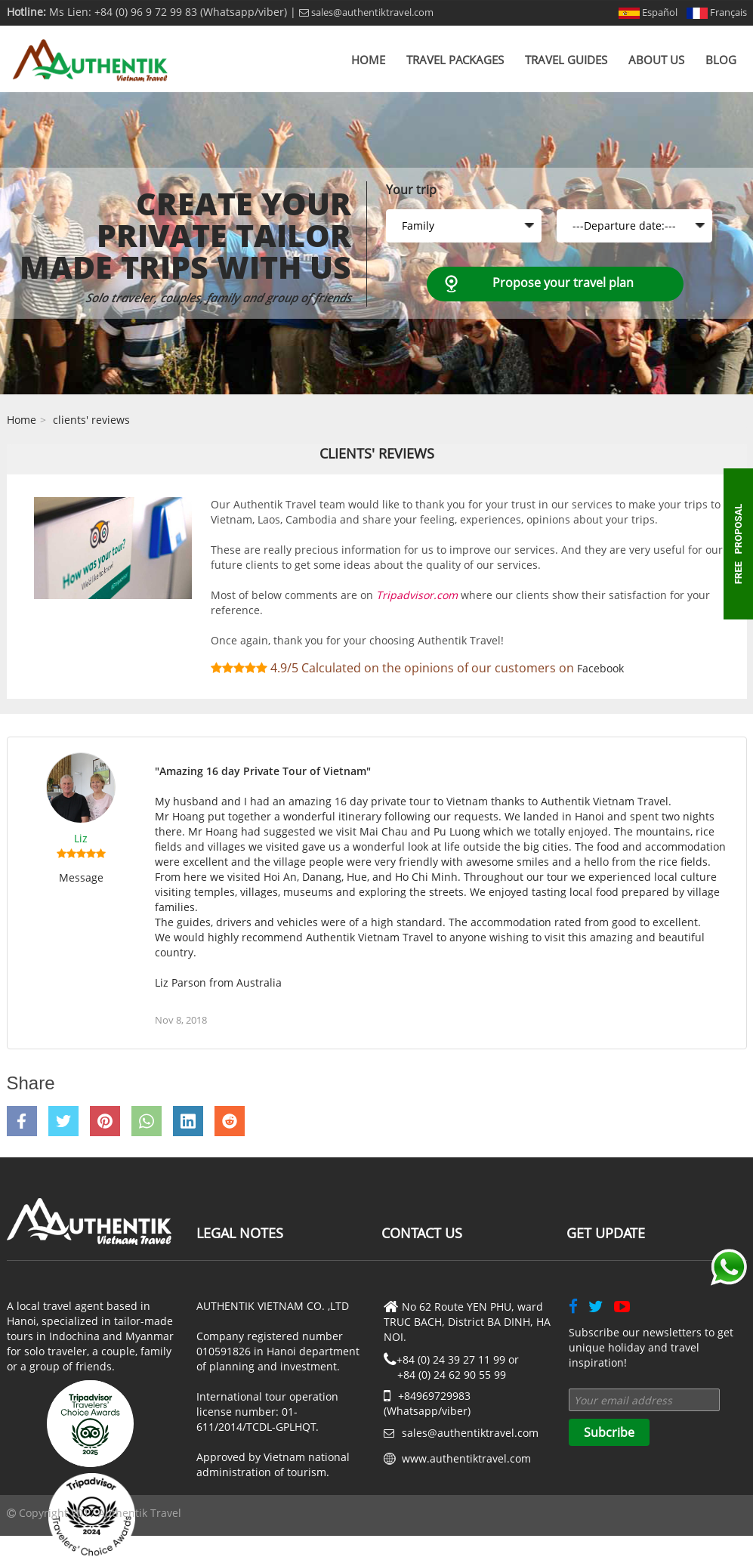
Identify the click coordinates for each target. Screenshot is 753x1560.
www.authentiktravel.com (466, 1458)
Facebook (600, 668)
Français (717, 12)
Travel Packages (455, 59)
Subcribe (609, 1432)
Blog (720, 59)
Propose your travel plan (563, 282)
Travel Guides (566, 59)
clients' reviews (91, 419)
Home (368, 59)
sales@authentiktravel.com (366, 12)
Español (648, 12)
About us (656, 59)
